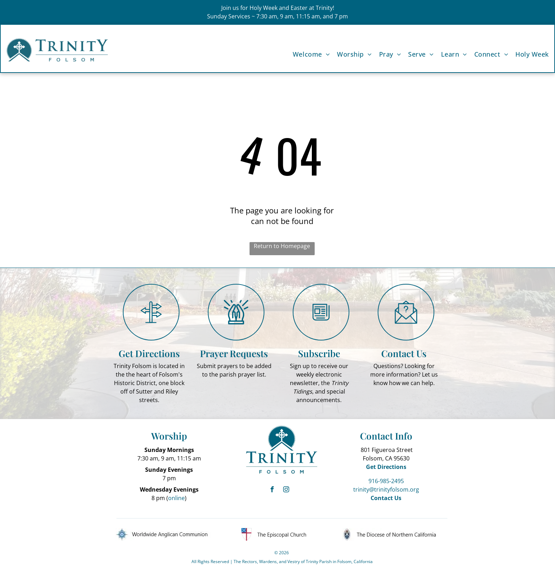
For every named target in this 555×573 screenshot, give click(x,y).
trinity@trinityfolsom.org (386, 489)
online (176, 498)
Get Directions (149, 353)
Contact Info (386, 436)
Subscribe (319, 353)
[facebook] (272, 490)
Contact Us (404, 353)
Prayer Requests (234, 353)
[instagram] (286, 490)
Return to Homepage (282, 246)
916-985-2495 (386, 481)
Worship (169, 436)
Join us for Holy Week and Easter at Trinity (277, 8)
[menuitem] (308, 54)
